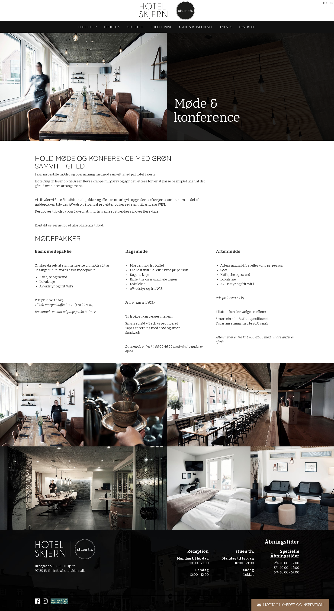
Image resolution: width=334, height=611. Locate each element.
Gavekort (248, 27)
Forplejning (161, 27)
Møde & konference (196, 27)
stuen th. (135, 27)
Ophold (111, 27)
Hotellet (86, 27)
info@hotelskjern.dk (69, 571)
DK (325, 3)
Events (227, 27)
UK (330, 3)
